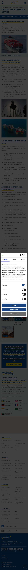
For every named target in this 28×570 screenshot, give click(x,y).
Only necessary (14, 313)
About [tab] (23, 259)
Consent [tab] (5, 259)
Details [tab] (14, 259)
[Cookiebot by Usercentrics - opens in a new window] (20, 255)
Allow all (14, 305)
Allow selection (14, 309)
